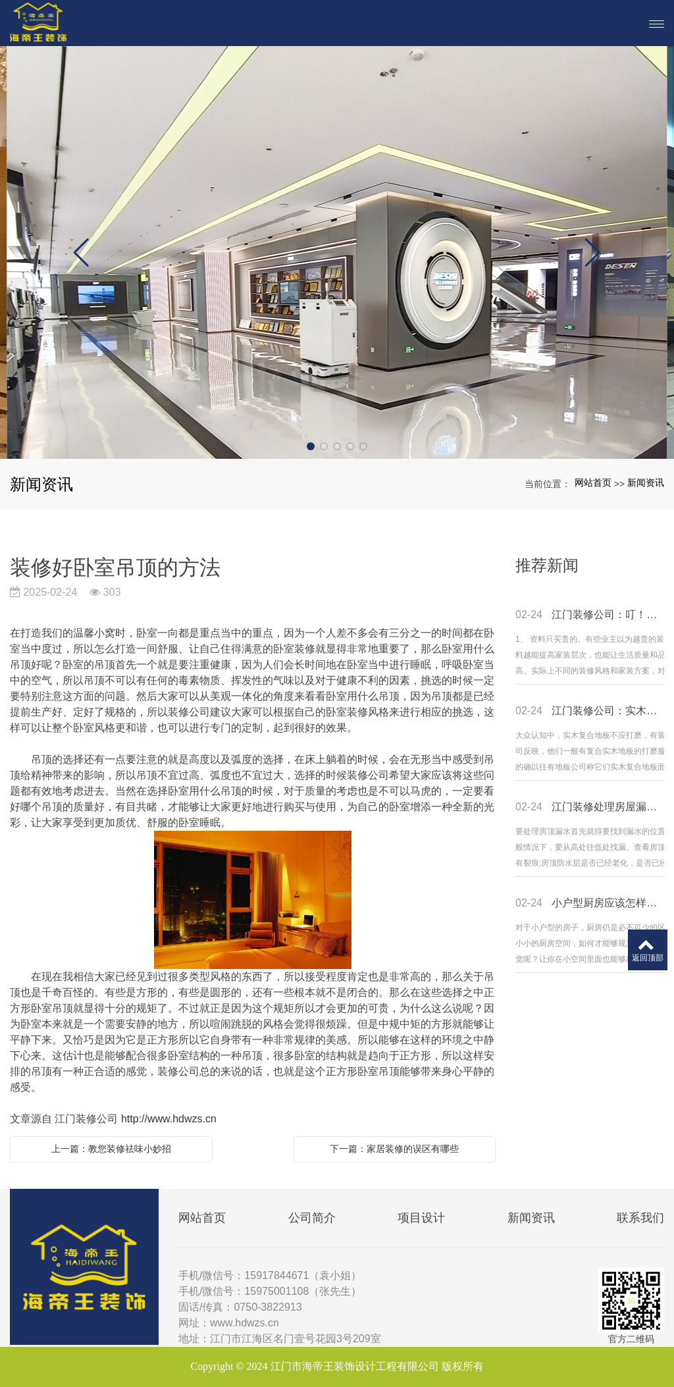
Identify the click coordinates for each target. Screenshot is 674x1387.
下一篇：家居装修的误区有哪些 (394, 1148)
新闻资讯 (645, 482)
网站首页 (593, 482)
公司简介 (312, 1217)
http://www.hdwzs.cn (169, 1118)
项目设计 (421, 1217)
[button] (311, 446)
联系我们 (640, 1217)
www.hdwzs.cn (244, 1322)
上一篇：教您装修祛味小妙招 (111, 1148)
